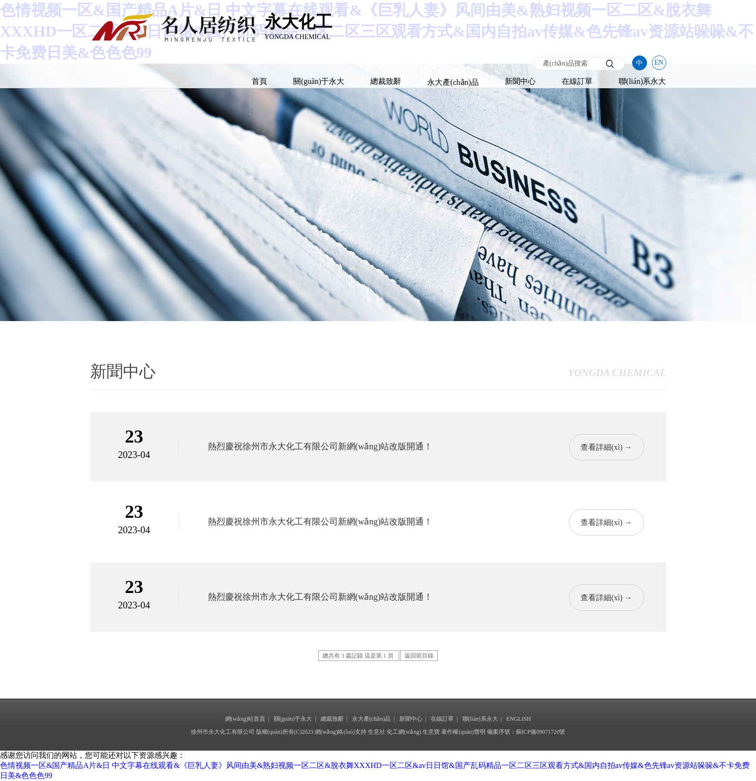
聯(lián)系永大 (642, 81)
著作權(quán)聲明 (463, 731)
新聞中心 (520, 81)
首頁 (259, 81)
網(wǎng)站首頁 (245, 718)
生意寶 (431, 731)
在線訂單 (577, 81)
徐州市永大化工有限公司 (223, 731)
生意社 (376, 731)
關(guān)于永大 (318, 81)
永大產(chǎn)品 (453, 82)
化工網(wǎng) (404, 731)
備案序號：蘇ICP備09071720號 (526, 731)
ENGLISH (518, 718)
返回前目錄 (419, 655)
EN (658, 62)
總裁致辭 (385, 81)
